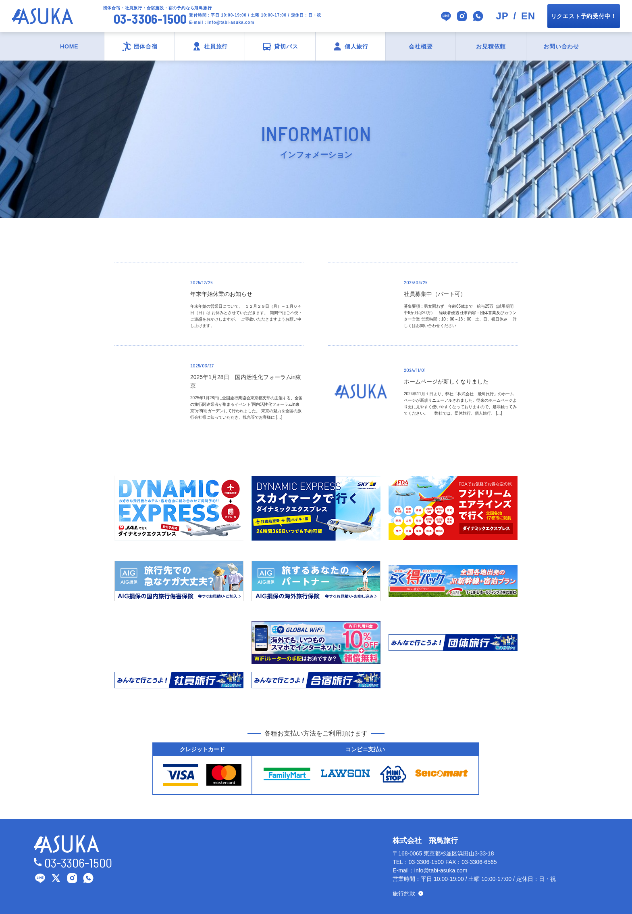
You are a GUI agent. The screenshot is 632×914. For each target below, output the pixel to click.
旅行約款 (404, 893)
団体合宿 (146, 46)
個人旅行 (356, 46)
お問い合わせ (561, 46)
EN (528, 15)
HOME (69, 46)
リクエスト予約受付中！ (584, 16)
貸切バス (286, 46)
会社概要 (420, 46)
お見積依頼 (491, 46)
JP (502, 15)
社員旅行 (216, 46)
